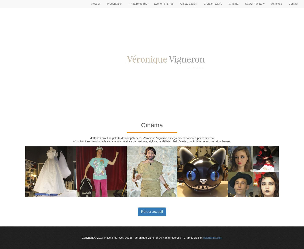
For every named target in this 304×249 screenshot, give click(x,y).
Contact (293, 3)
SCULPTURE (253, 3)
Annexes (276, 3)
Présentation (114, 3)
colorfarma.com (212, 237)
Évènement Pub (164, 3)
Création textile (213, 3)
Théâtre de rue (138, 3)
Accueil (95, 3)
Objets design (188, 3)
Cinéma (233, 3)
